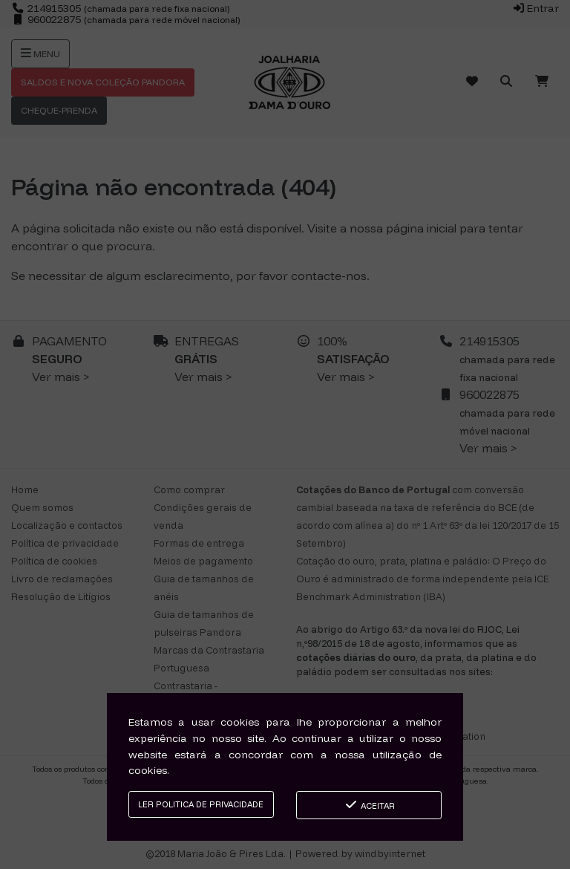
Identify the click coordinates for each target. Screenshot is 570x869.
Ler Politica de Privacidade (200, 804)
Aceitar (369, 804)
